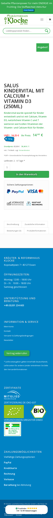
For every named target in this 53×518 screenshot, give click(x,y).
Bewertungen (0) (14, 230)
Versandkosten (24, 150)
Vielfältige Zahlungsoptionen (19, 456)
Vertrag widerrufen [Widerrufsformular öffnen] (17, 353)
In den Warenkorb (26, 174)
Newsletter (8, 340)
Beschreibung (13, 224)
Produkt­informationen (36, 230)
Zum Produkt (28, 10)
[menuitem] (8, 515)
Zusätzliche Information (35, 224)
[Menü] (41, 19)
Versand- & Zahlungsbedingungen (18, 335)
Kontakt (7, 331)
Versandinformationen (17, 369)
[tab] (13, 224)
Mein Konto (9, 326)
